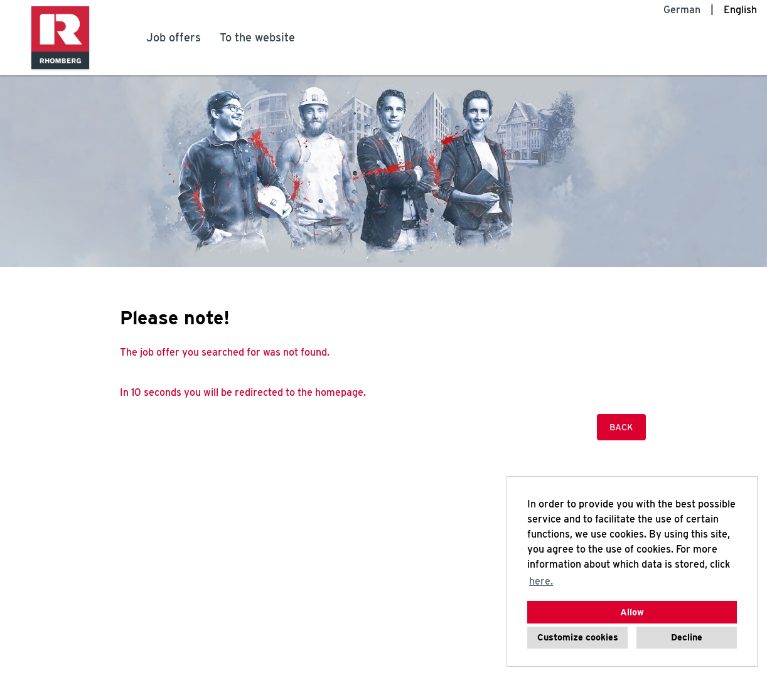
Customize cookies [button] (577, 637)
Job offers (173, 37)
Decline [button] (686, 637)
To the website (257, 37)
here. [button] (541, 581)
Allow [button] (632, 612)
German (681, 10)
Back (621, 427)
